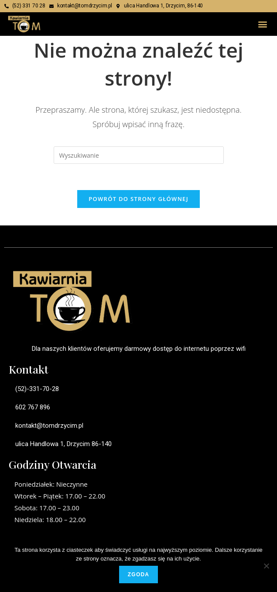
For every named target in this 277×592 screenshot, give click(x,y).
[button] (263, 24)
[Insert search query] (139, 155)
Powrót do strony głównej (138, 199)
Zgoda (138, 574)
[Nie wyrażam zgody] (266, 565)
